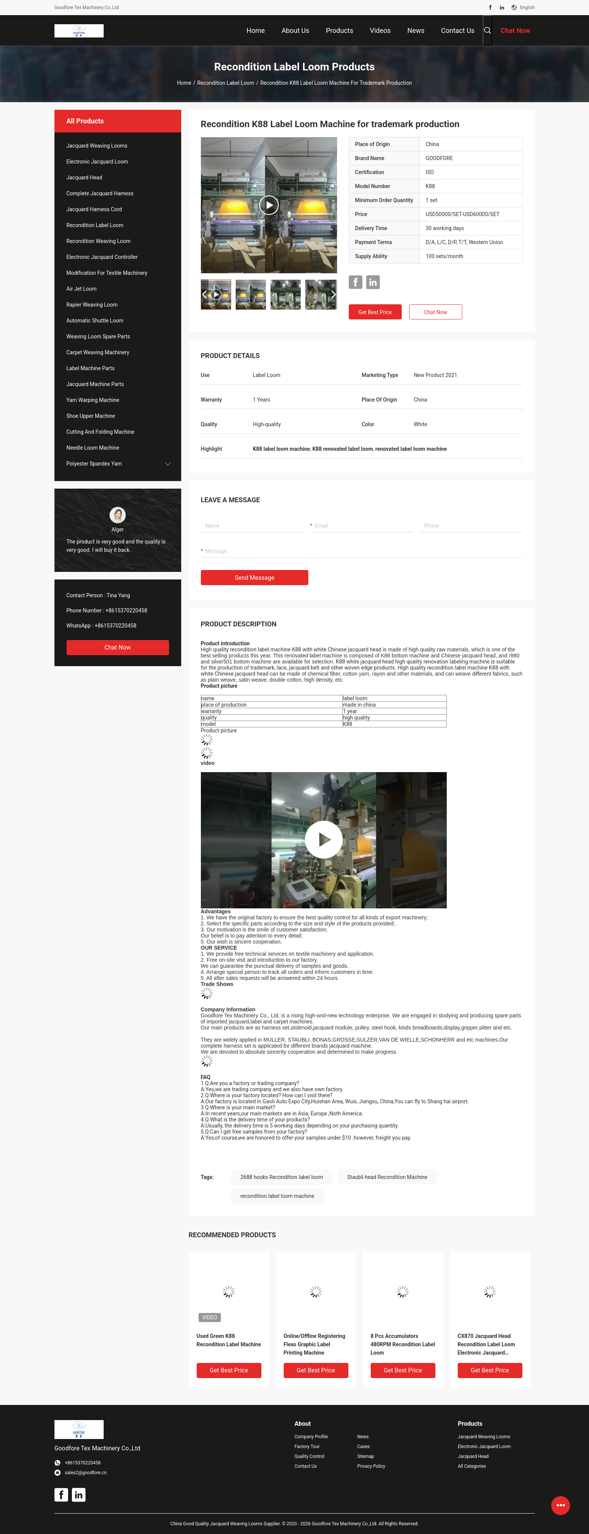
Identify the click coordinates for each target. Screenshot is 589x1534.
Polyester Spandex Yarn (94, 464)
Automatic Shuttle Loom (95, 321)
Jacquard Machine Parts (95, 384)
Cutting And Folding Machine (100, 432)
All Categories (472, 1466)
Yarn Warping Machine (93, 400)
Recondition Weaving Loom (99, 241)
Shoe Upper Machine (91, 416)
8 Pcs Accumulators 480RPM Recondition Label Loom (403, 1344)
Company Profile (311, 1436)
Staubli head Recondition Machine (387, 1177)
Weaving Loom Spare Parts (98, 336)
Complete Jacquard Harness (100, 193)
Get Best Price (375, 312)
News (362, 1436)
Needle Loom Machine (93, 448)
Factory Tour (307, 1446)
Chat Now (117, 647)
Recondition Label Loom (225, 83)
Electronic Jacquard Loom (97, 162)
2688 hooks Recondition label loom (282, 1177)
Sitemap (365, 1456)
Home (184, 83)
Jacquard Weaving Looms (97, 146)
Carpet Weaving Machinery (98, 352)
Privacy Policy (371, 1466)
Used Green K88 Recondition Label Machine (229, 1340)
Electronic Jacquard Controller (102, 257)
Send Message (255, 577)
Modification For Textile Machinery (107, 273)
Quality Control (310, 1456)
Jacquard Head (85, 177)
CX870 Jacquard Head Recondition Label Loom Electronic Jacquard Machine (486, 1345)
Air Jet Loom (82, 289)
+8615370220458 (126, 610)
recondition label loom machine (277, 1196)
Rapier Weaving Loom (92, 305)
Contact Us (306, 1466)
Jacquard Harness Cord (94, 209)
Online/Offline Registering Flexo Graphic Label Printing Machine (314, 1344)
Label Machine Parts (91, 368)
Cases (363, 1446)
